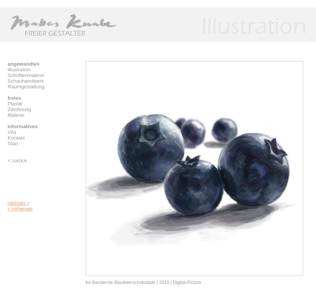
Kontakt (16, 138)
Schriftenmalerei (26, 75)
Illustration (19, 69)
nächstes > (19, 203)
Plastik (15, 104)
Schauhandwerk (26, 81)
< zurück (17, 160)
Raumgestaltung (26, 86)
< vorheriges (20, 209)
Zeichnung (19, 109)
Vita (12, 132)
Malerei (16, 115)
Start (13, 143)
